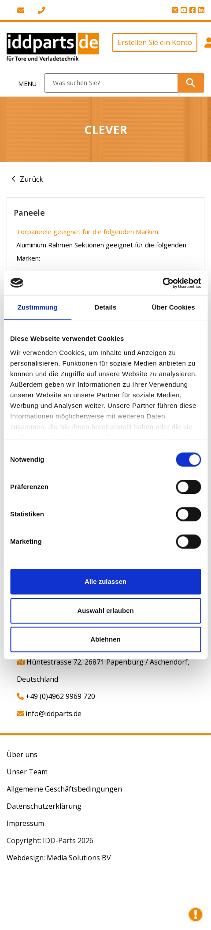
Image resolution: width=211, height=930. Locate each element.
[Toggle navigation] (22, 83)
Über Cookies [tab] (173, 307)
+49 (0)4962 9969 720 (56, 696)
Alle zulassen (105, 581)
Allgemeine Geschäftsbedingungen (64, 789)
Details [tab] (106, 307)
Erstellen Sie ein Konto (155, 42)
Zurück (31, 179)
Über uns (22, 754)
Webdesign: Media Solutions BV (59, 858)
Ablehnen (105, 639)
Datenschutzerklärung (44, 806)
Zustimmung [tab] (38, 307)
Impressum (25, 823)
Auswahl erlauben (105, 610)
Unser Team (27, 772)
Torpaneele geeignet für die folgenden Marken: (87, 231)
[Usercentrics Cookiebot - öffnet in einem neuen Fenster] (162, 283)
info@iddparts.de (49, 713)
